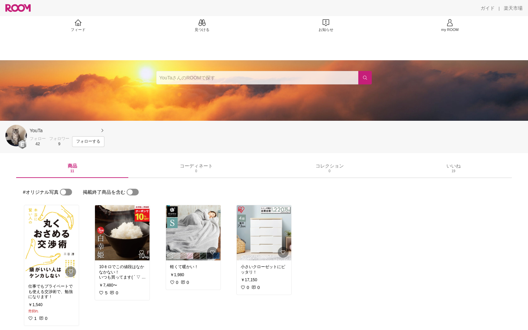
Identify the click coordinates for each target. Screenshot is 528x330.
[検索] (365, 77)
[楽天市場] (513, 8)
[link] (51, 242)
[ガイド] (488, 8)
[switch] (66, 192)
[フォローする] (88, 141)
